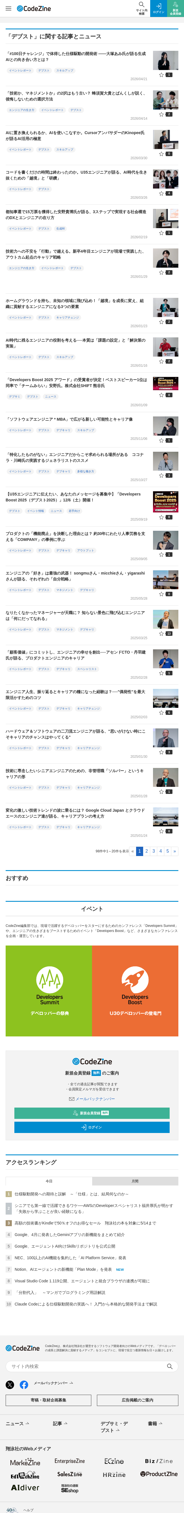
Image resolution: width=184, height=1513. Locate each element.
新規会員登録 (91, 1113)
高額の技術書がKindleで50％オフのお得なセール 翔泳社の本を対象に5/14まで (85, 1223)
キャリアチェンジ (67, 317)
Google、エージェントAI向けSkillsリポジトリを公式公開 (65, 1246)
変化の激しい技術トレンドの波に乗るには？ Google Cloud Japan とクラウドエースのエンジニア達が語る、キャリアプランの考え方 (75, 813)
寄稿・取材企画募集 (48, 1400)
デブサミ (14, 396)
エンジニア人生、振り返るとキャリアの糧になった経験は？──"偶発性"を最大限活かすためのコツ (75, 694)
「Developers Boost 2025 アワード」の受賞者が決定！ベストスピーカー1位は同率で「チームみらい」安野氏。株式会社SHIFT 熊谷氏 (76, 382)
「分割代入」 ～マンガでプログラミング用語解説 (60, 1292)
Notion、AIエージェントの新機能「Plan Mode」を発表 (63, 1269)
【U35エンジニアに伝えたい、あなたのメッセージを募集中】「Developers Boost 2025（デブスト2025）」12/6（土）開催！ (73, 497)
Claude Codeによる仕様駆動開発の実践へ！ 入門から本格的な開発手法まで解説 (86, 1304)
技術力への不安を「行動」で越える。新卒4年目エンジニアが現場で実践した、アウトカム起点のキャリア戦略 (76, 254)
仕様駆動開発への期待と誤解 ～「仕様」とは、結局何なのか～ (72, 1194)
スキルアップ (64, 70)
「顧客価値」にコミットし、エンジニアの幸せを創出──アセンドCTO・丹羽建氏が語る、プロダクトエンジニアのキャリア (76, 655)
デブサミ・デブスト (114, 1427)
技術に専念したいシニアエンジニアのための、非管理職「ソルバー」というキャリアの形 (75, 773)
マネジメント (64, 589)
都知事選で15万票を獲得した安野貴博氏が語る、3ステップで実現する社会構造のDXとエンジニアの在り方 (76, 214)
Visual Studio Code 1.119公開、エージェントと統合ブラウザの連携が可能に (82, 1281)
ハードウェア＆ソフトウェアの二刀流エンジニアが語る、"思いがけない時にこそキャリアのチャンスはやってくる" (76, 734)
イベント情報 (35, 510)
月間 (135, 1181)
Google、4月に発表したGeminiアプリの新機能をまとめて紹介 (70, 1234)
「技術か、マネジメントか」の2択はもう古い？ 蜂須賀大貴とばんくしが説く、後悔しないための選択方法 (76, 96)
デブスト (44, 70)
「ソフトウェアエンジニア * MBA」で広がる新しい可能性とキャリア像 (69, 419)
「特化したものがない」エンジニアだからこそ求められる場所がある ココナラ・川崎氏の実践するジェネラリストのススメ (75, 457)
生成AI (60, 228)
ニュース (50, 396)
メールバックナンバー (92, 1099)
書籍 (155, 1424)
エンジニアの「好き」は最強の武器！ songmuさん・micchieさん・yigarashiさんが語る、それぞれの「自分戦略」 (75, 576)
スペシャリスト (87, 669)
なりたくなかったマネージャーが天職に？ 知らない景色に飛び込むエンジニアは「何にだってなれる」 (75, 615)
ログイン (91, 1127)
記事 (60, 1424)
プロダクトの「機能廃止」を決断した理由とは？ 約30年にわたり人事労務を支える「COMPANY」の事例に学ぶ (75, 536)
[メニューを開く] (8, 8)
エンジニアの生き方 (21, 110)
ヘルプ (28, 1510)
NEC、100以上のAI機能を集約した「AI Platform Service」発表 (70, 1258)
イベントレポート (20, 70)
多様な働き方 (85, 471)
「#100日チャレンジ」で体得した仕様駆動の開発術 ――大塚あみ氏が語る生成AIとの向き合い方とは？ (76, 56)
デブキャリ (63, 430)
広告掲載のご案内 (137, 1400)
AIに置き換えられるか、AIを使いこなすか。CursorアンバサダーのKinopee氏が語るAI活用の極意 (75, 135)
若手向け (74, 510)
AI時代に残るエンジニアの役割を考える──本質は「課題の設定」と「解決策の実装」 (75, 343)
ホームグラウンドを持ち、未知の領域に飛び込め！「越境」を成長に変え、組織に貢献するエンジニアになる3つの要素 (75, 303)
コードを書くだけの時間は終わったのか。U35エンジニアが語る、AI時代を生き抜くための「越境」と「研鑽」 (76, 175)
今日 (49, 1181)
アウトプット (85, 550)
